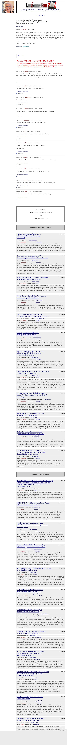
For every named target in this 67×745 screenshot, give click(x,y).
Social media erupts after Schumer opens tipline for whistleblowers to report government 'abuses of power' (32, 525)
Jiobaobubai (26, 108)
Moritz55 (23, 531)
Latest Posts (30, 9)
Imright (22, 490)
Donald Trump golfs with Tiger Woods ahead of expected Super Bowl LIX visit (31, 297)
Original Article (20, 26)
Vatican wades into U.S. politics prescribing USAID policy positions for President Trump (31, 546)
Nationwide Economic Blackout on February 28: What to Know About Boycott (31, 632)
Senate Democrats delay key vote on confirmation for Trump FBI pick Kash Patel (33, 372)
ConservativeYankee (25, 595)
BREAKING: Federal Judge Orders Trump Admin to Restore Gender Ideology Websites (33, 504)
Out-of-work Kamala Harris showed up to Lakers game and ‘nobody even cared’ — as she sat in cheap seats (30, 353)
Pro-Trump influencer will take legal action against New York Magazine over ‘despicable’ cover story (32, 395)
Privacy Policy (29, 10)
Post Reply (20, 55)
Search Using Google (57, 10)
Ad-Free (57, 9)
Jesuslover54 (27, 97)
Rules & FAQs (23, 10)
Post (37, 10)
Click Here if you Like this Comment (22, 91)
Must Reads (38, 9)
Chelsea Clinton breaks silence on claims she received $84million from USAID (30, 591)
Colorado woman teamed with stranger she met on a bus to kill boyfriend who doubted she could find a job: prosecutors (31, 452)
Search (34, 10)
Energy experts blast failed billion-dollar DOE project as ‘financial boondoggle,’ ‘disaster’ (33, 315)
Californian (26, 120)
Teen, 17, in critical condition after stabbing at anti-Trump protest (28, 334)
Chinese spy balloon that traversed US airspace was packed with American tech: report (32, 257)
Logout (43, 10)
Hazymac (26, 71)
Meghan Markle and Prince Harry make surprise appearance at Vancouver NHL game (32, 278)
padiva (25, 85)
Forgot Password (49, 10)
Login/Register (52, 9)
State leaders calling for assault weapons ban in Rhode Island (30, 698)
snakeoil (26, 180)
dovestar (26, 191)
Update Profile (43, 9)
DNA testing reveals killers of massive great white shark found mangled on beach (30, 433)
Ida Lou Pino (23, 29)
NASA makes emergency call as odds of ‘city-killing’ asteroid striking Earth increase (34, 569)
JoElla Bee (23, 659)
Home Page (25, 9)
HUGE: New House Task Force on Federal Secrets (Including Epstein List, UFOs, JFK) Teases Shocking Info (31, 653)
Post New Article (41, 15)
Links (34, 9)
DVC (25, 131)
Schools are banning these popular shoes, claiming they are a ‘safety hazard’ (30, 719)
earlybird (26, 142)
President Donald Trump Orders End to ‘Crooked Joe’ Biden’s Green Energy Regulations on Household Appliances (33, 673)
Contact (40, 10)
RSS (48, 9)
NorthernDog (23, 637)
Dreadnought (23, 702)
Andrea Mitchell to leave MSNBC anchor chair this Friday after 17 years (30, 414)
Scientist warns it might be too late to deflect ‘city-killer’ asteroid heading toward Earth (29, 236)
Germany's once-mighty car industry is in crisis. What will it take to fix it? (29, 610)
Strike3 (25, 157)
